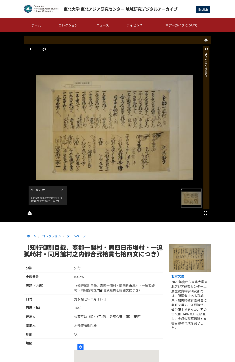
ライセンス (135, 25)
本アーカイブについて (181, 25)
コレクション (68, 25)
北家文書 (177, 276)
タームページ (76, 236)
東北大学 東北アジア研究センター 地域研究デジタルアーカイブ (121, 9)
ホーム (36, 25)
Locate (80, 347)
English (203, 9)
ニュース (102, 25)
